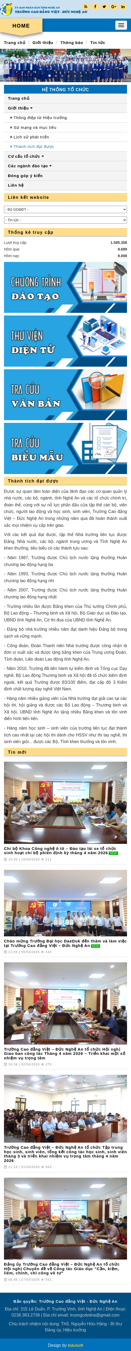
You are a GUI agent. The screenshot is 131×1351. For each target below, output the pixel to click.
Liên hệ (16, 185)
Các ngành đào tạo (30, 166)
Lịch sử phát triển (30, 137)
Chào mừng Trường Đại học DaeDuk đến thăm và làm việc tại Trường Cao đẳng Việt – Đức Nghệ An (65, 943)
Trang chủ (14, 42)
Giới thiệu (42, 42)
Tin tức (98, 42)
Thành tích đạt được (32, 146)
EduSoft (75, 1345)
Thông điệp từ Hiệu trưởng (39, 117)
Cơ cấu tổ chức (26, 156)
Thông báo (71, 42)
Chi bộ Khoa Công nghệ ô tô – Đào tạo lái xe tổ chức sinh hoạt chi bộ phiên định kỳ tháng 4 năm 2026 (61, 850)
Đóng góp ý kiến (25, 175)
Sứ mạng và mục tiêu (33, 127)
